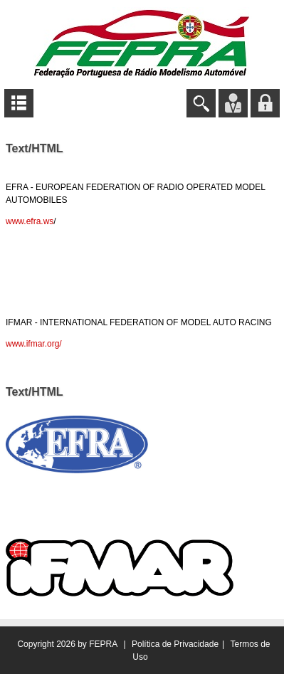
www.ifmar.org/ (34, 344)
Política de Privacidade (175, 644)
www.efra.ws (29, 221)
